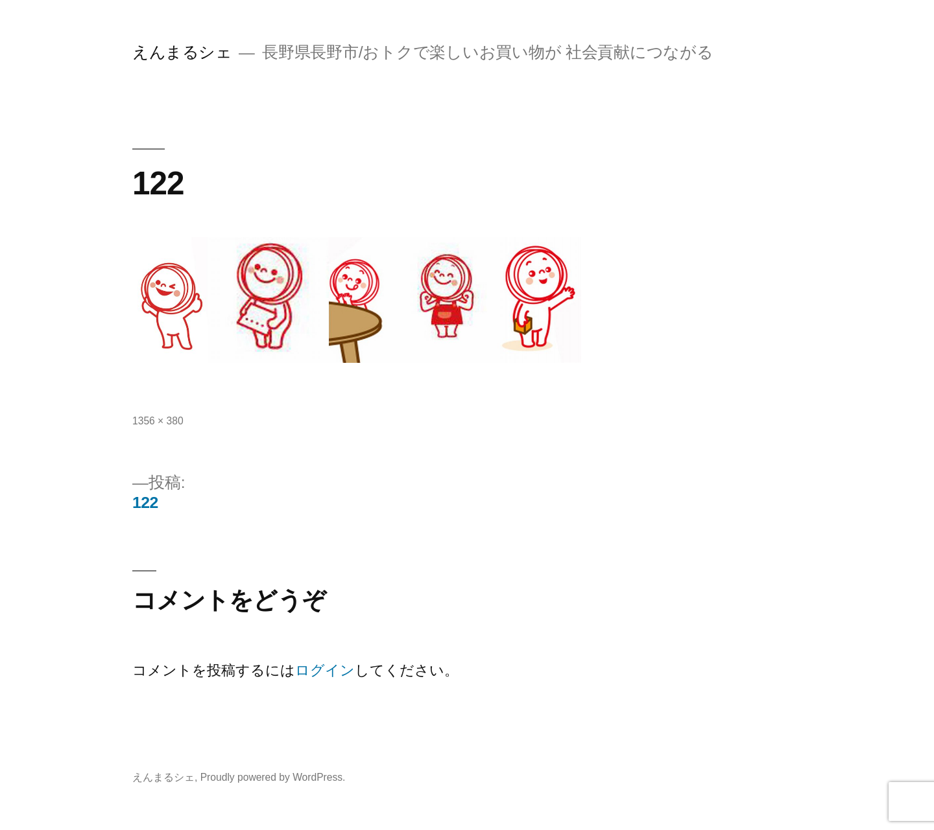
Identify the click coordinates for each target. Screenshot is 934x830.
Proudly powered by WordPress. (273, 777)
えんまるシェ (182, 52)
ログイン (325, 670)
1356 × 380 (158, 420)
